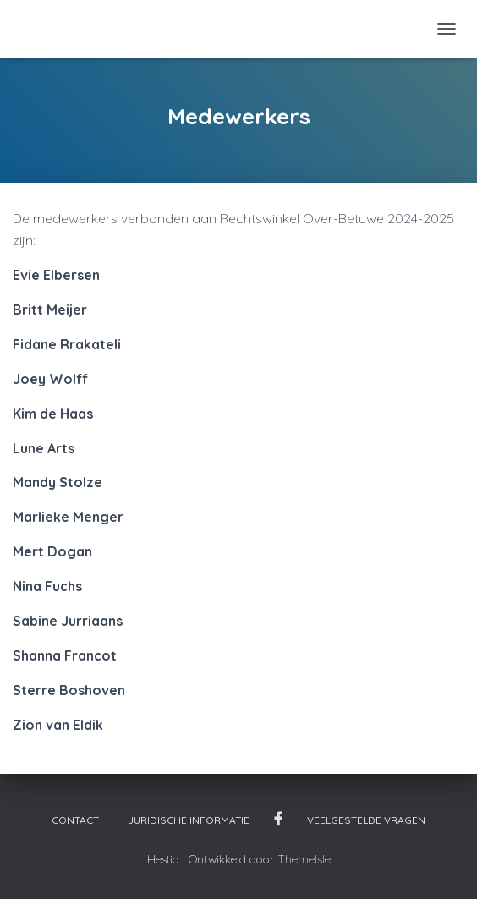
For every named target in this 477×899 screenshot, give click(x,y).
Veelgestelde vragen (366, 820)
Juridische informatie (188, 820)
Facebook (278, 819)
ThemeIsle (304, 859)
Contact (75, 820)
